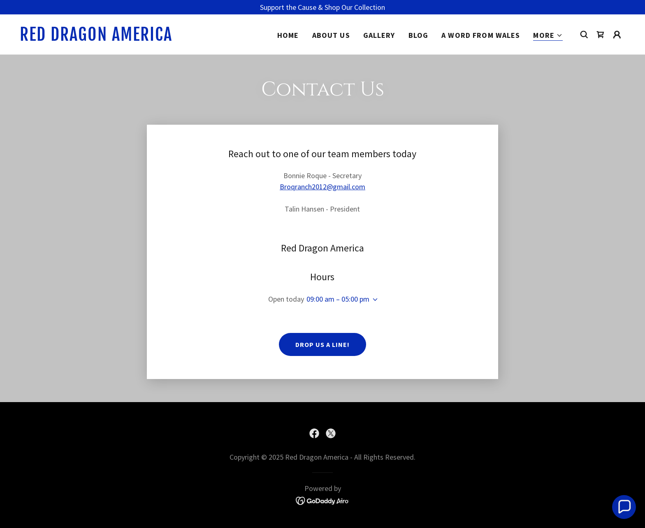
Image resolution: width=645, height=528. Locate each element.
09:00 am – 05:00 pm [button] (337, 299)
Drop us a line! (322, 344)
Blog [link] (418, 35)
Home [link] (288, 35)
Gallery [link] (379, 35)
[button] (548, 35)
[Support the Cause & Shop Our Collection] (322, 7)
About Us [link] (331, 35)
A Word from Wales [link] (480, 35)
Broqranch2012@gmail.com (322, 186)
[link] (104, 38)
